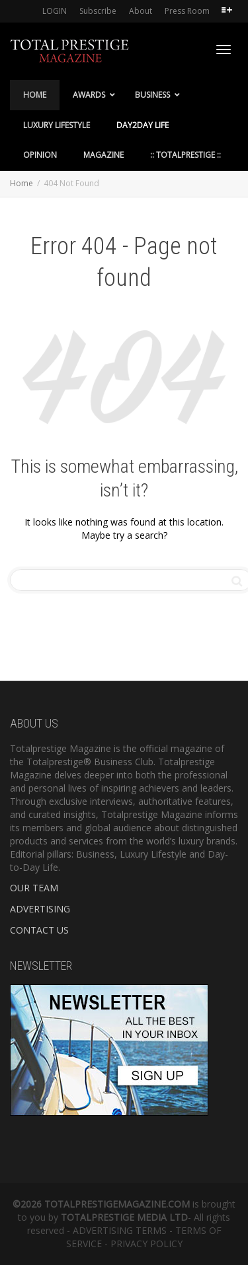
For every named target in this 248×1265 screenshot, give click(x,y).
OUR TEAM (34, 887)
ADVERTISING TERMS (120, 1230)
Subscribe (97, 11)
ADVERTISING (40, 909)
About (140, 11)
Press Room (187, 11)
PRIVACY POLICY (146, 1243)
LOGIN (54, 11)
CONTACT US (39, 930)
